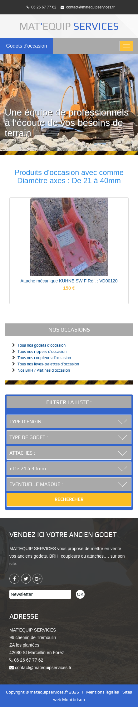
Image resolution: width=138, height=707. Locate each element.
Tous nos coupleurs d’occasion (44, 357)
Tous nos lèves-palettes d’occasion (48, 364)
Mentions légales (102, 691)
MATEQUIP (69, 26)
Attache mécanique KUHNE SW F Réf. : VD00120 (68, 280)
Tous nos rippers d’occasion (42, 351)
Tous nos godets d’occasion (41, 345)
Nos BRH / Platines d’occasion (43, 370)
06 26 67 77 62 (41, 7)
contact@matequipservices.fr (88, 7)
